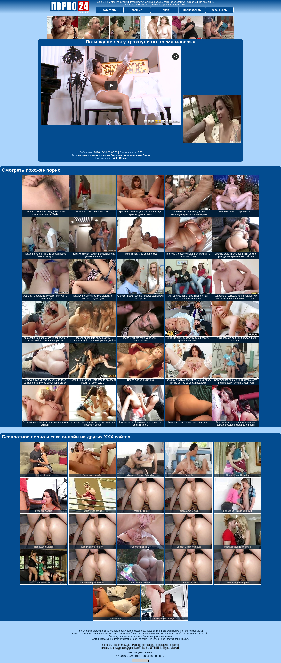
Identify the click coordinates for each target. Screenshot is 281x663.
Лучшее (137, 9)
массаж (105, 155)
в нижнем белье (140, 155)
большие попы (120, 155)
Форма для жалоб (140, 652)
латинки (95, 155)
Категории (109, 9)
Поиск (165, 9)
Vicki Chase (119, 158)
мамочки (83, 155)
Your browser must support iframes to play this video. (111, 97)
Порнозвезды (192, 9)
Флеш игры (220, 9)
